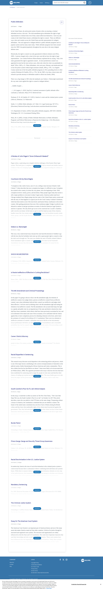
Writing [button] (46, 2)
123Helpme (12, 7)
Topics (41, 2)
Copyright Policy (35, 562)
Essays (36, 2)
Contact (11, 564)
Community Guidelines (36, 564)
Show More (37, 125)
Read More (37, 166)
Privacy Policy (34, 568)
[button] (61, 23)
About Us (12, 562)
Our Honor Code (35, 566)
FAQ (11, 566)
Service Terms (34, 570)
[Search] (84, 3)
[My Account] (90, 2)
